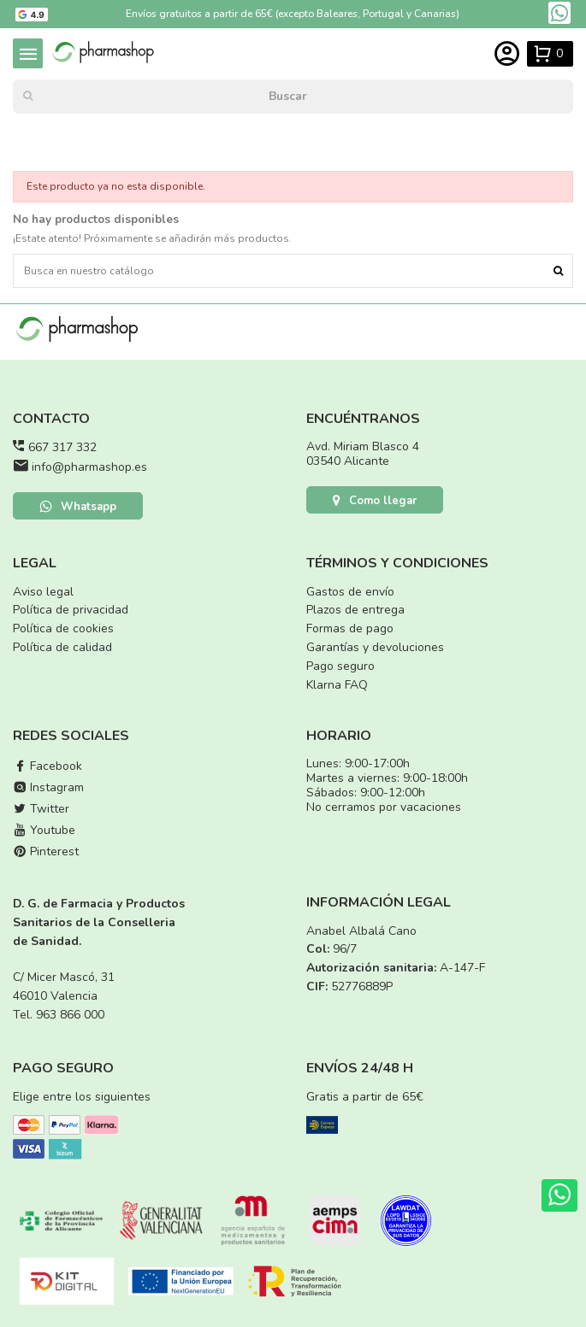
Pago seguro (340, 666)
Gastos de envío (350, 592)
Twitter (41, 809)
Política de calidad (62, 647)
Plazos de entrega (355, 610)
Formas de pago (350, 628)
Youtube (44, 830)
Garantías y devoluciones (375, 647)
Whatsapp (77, 506)
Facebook (47, 766)
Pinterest (46, 851)
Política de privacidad (70, 610)
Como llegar (375, 500)
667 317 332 (62, 447)
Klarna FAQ (337, 685)
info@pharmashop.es (89, 467)
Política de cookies (63, 628)
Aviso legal (43, 592)
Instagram (48, 787)
